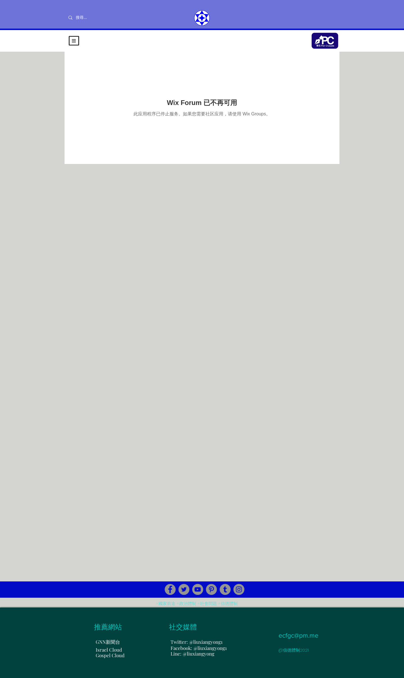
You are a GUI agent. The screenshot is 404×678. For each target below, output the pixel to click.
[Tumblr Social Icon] (225, 589)
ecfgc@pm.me (298, 635)
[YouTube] (197, 589)
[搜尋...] (100, 18)
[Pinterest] (211, 589)
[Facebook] (170, 589)
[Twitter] (183, 589)
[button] (74, 40)
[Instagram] (238, 589)
